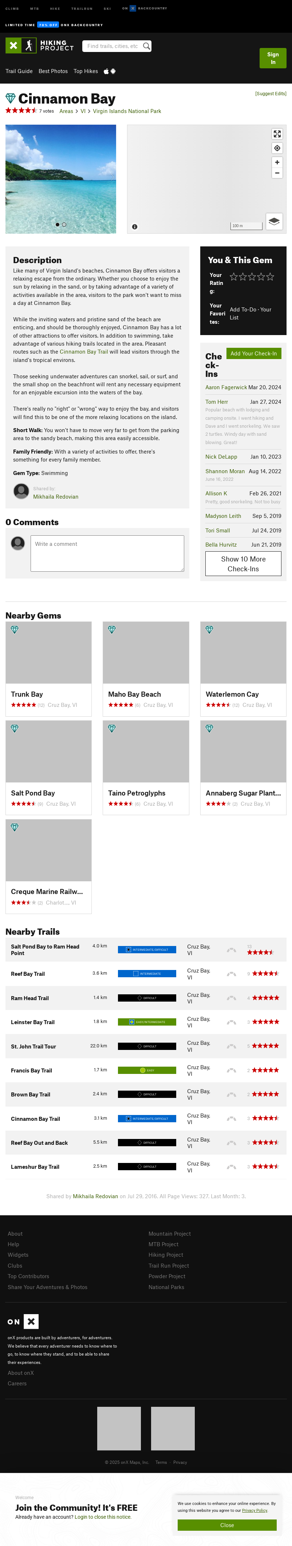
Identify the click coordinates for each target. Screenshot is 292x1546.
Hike (55, 8)
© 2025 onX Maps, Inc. (127, 1462)
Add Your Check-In (253, 353)
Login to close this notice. (103, 1517)
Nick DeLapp (221, 456)
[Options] (274, 221)
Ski (107, 8)
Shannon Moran (225, 471)
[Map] (206, 179)
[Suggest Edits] (271, 93)
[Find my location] (277, 148)
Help (13, 1244)
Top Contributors (28, 1276)
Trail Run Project (169, 1265)
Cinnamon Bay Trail (84, 351)
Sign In (273, 58)
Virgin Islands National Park (127, 111)
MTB (34, 8)
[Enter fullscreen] (277, 134)
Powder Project (167, 1276)
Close (227, 1525)
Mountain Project (170, 1233)
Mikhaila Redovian (56, 496)
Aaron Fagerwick (226, 387)
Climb (12, 8)
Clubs (15, 1265)
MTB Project (163, 1244)
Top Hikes (86, 71)
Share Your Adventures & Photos (47, 1287)
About (15, 1233)
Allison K (216, 493)
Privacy (180, 1462)
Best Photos (53, 71)
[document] (227, 1515)
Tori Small (217, 530)
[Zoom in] (277, 162)
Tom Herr (216, 401)
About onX (21, 1372)
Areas (66, 111)
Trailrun (82, 8)
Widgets (18, 1254)
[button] (12, 179)
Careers (17, 1383)
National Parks (166, 1287)
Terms (161, 1462)
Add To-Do (243, 309)
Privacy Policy (254, 1510)
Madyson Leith (223, 515)
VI (83, 111)
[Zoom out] (277, 173)
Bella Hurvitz (221, 544)
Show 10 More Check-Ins (243, 564)
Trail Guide (19, 71)
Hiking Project (166, 1254)
